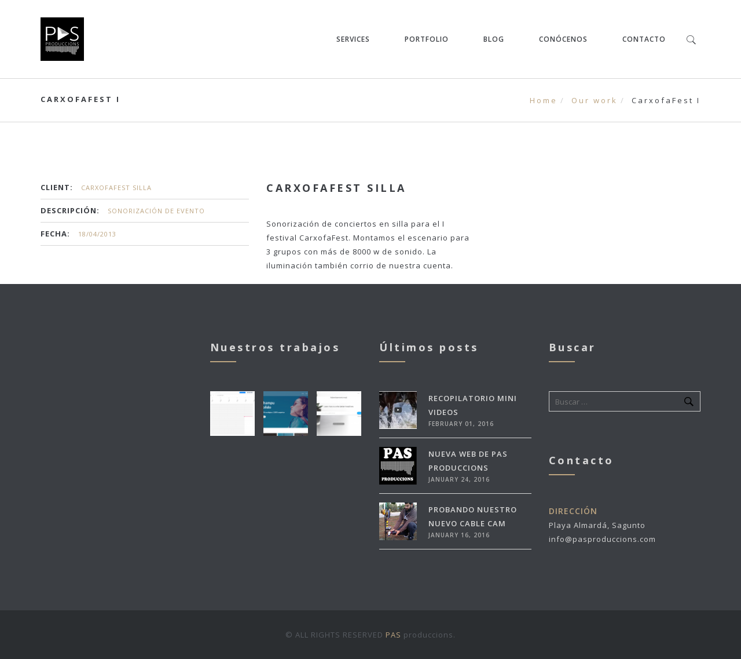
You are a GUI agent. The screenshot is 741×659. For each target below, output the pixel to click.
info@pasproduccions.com (602, 539)
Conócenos (563, 39)
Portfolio (427, 39)
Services (353, 39)
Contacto (644, 39)
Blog (493, 39)
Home (543, 100)
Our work (594, 100)
